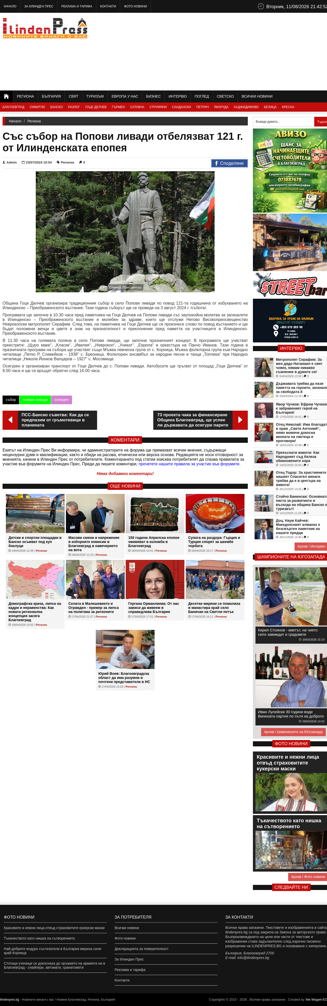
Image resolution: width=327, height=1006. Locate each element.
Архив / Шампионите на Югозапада (293, 732)
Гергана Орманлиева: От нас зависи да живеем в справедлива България (153, 608)
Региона (25, 96)
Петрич (202, 107)
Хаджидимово (246, 107)
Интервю (178, 96)
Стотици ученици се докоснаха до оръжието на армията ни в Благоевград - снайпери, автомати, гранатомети (54, 965)
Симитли (37, 107)
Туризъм (95, 96)
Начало (10, 6)
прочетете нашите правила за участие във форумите (189, 464)
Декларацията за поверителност (142, 949)
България (51, 96)
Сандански (181, 107)
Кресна (288, 107)
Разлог (74, 107)
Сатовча (137, 107)
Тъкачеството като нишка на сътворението (39, 938)
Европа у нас (125, 96)
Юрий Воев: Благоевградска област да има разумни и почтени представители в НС (124, 678)
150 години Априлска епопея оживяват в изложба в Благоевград (153, 542)
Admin (10, 162)
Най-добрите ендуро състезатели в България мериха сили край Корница (52, 951)
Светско (225, 96)
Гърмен (118, 107)
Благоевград (13, 107)
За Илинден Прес (38, 6)
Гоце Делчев (96, 107)
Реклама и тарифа (76, 6)
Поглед (202, 96)
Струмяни (158, 107)
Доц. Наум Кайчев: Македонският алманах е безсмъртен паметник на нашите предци (298, 526)
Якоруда (221, 107)
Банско (56, 107)
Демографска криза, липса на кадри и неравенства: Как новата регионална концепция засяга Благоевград (34, 612)
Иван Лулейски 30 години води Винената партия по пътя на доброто (291, 714)
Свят (73, 96)
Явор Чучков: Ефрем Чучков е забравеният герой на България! (301, 408)
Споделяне (229, 163)
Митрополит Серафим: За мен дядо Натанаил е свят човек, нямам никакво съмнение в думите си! (299, 365)
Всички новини (257, 96)
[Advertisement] (238, 51)
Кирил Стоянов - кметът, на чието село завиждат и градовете (288, 632)
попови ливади (35, 400)
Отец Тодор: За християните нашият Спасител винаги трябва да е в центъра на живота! (301, 478)
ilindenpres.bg (9, 999)
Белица (270, 107)
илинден (61, 400)
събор (11, 400)
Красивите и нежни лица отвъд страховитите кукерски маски (54, 928)
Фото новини (135, 6)
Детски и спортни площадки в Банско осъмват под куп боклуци (35, 542)
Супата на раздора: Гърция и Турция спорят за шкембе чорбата (214, 542)
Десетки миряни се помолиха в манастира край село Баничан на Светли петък (214, 608)
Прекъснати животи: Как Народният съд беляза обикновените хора (297, 456)
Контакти (108, 6)
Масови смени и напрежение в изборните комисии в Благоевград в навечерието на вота (94, 544)
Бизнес (153, 96)
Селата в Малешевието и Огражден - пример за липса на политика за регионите (93, 608)
